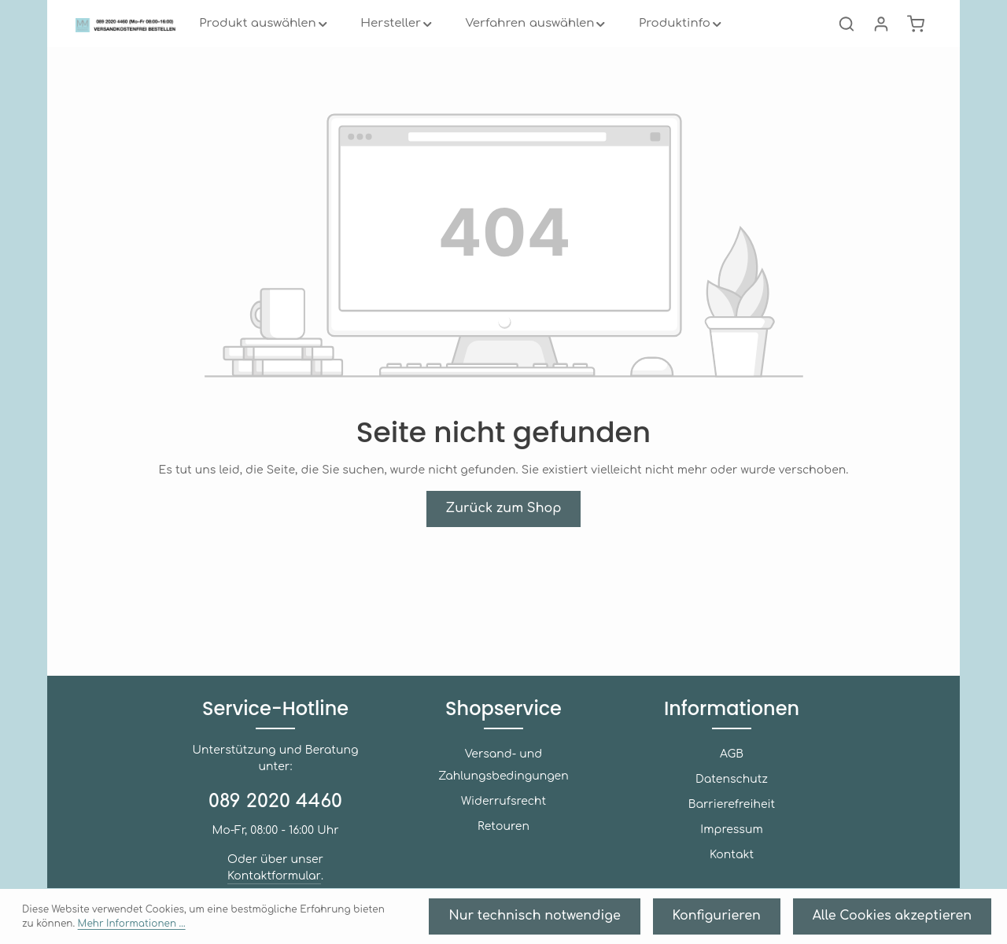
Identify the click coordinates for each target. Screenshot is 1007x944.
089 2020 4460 (275, 801)
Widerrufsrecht (503, 796)
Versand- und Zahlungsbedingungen (503, 770)
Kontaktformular (311, 859)
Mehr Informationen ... (394, 921)
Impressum (731, 846)
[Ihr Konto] (881, 47)
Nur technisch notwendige (638, 921)
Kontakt (731, 871)
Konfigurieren (778, 921)
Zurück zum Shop (503, 555)
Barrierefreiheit (731, 821)
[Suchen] (846, 47)
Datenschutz (731, 796)
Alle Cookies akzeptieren (916, 921)
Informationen (732, 725)
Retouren (503, 821)
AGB (731, 770)
